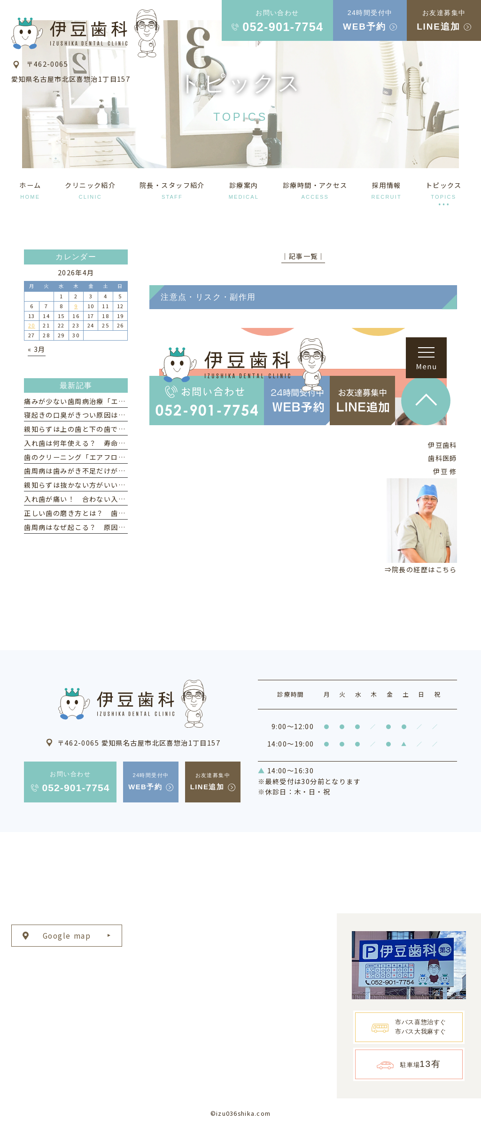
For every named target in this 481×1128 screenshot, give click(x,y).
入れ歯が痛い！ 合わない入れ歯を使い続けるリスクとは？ (121, 499)
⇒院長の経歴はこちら (421, 569)
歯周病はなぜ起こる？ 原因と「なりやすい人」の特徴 (114, 527)
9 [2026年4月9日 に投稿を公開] (76, 306)
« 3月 (37, 349)
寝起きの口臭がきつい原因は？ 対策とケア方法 (103, 415)
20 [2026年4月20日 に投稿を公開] (31, 325)
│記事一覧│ (303, 256)
